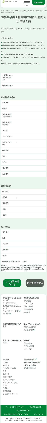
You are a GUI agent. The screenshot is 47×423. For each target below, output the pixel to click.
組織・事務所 (7, 377)
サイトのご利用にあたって (15, 407)
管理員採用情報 (29, 359)
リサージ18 (27, 349)
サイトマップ (38, 414)
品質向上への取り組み (10, 383)
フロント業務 (28, 304)
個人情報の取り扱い (23, 411)
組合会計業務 (28, 307)
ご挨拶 (5, 362)
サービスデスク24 (9, 303)
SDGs (5, 385)
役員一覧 (6, 374)
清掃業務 (27, 312)
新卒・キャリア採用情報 (32, 362)
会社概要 (6, 365)
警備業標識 (7, 391)
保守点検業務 (28, 309)
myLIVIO (6, 314)
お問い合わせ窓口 (30, 365)
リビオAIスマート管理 (10, 311)
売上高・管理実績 (9, 380)
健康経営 (6, 388)
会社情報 (6, 359)
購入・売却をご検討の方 (32, 324)
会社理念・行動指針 (10, 368)
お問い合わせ (38, 2)
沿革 (4, 371)
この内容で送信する (12, 283)
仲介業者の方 (28, 330)
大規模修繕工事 (29, 346)
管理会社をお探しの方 (31, 298)
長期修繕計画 (28, 343)
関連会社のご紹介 (30, 368)
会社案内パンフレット (10, 394)
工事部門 (27, 340)
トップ (2, 10)
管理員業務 (27, 301)
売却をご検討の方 (30, 327)
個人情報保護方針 (36, 407)
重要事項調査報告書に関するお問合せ (24, 10)
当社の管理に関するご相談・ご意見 (16, 414)
